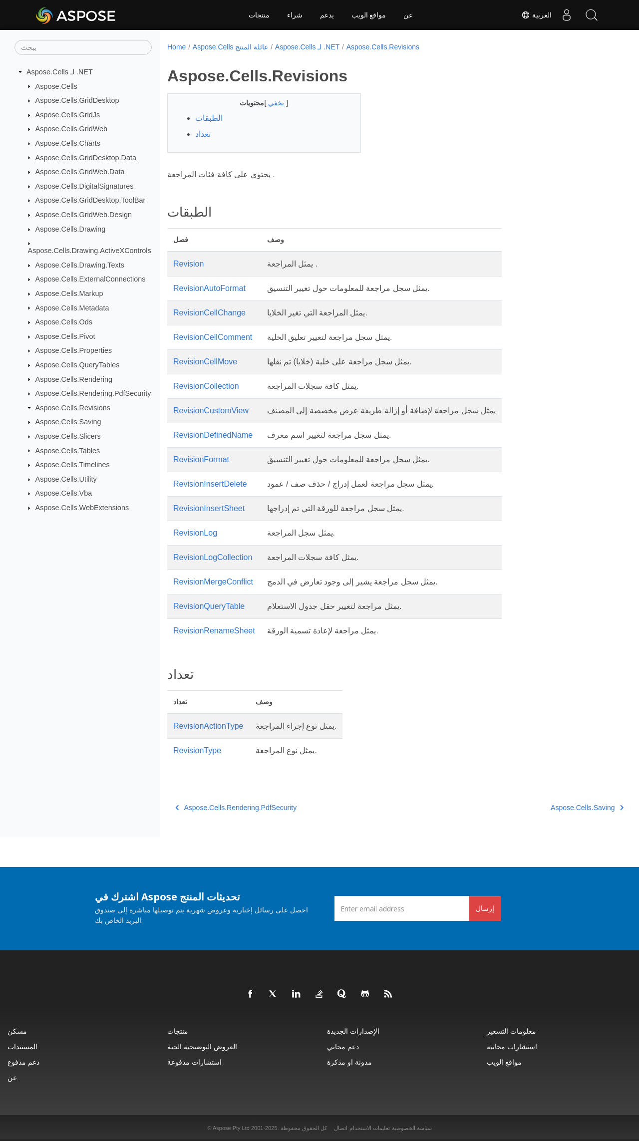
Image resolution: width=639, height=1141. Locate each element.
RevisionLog (195, 533)
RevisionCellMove (205, 361)
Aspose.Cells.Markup (69, 293)
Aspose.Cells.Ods (63, 322)
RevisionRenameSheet (214, 630)
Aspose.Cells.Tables (67, 450)
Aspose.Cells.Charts (67, 143)
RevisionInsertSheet (209, 508)
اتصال (340, 1128)
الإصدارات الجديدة (353, 1031)
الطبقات (209, 118)
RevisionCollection (206, 386)
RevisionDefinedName (213, 435)
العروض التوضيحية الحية (202, 1046)
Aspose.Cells (56, 86)
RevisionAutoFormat (209, 288)
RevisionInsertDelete (210, 484)
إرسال (485, 908)
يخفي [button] (271, 103)
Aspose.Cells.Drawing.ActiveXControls (89, 251)
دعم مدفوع (23, 1062)
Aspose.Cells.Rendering (73, 379)
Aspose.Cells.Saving (68, 422)
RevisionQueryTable (209, 606)
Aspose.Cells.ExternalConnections (90, 279)
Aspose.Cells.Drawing (70, 229)
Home (176, 47)
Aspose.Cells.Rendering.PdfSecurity (93, 393)
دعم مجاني (343, 1046)
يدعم (327, 15)
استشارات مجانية (512, 1046)
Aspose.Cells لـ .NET (59, 72)
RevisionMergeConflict (213, 581)
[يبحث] (83, 47)
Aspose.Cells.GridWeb (71, 129)
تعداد (203, 134)
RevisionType (197, 750)
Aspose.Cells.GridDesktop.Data (85, 157)
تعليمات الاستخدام (369, 1128)
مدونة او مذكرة (349, 1062)
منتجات (259, 15)
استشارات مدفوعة (194, 1062)
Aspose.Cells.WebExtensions (82, 508)
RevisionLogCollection (212, 557)
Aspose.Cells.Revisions (72, 408)
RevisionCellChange (209, 312)
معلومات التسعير (511, 1031)
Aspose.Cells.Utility (66, 479)
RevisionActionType (208, 726)
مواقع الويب (368, 15)
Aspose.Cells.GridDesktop (77, 100)
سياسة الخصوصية (412, 1128)
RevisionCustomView (211, 410)
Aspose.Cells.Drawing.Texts (79, 265)
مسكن (17, 1031)
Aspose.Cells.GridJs (67, 115)
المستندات (22, 1046)
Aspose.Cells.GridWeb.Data (80, 172)
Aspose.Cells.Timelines (72, 465)
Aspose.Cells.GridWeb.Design (83, 215)
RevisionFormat (201, 459)
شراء (295, 15)
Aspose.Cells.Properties (73, 350)
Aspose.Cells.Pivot (65, 336)
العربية (536, 14)
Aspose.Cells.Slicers (68, 436)
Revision (188, 264)
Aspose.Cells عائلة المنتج (230, 47)
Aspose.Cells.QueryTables (77, 365)
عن (408, 15)
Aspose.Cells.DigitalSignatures (84, 186)
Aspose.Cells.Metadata (72, 307)
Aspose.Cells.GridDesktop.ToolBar (90, 200)
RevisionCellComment (212, 337)
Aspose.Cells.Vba (63, 493)
